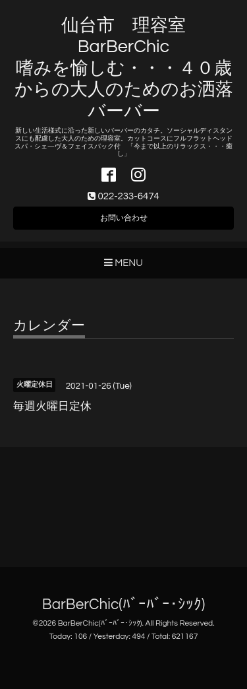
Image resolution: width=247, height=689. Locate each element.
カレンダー (49, 326)
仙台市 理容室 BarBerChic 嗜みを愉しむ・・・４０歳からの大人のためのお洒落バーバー (123, 68)
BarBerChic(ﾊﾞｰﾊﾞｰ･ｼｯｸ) (123, 604)
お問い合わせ (124, 218)
